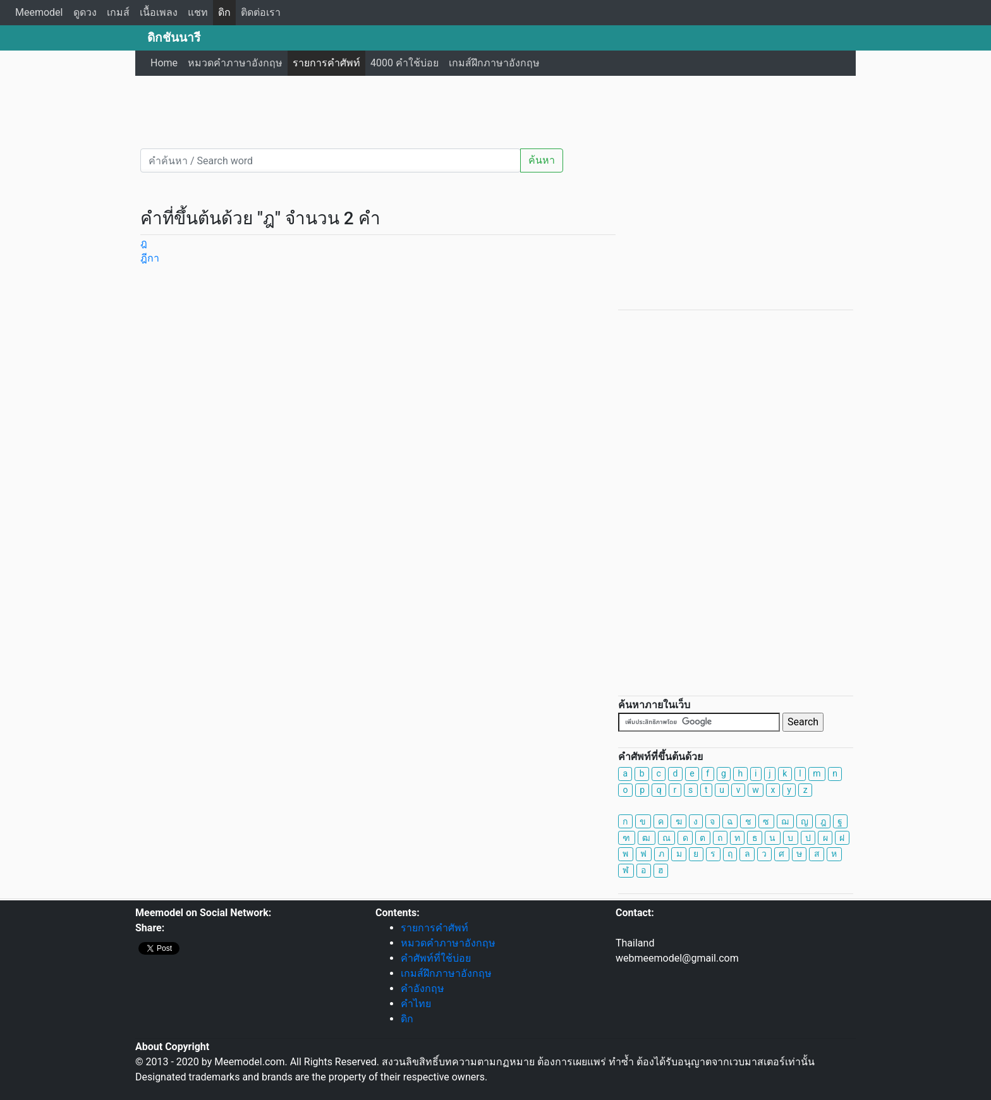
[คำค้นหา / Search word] (330, 160)
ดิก (224, 12)
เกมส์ (118, 12)
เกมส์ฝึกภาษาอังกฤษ (494, 63)
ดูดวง (85, 12)
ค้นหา (541, 160)
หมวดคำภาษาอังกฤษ (235, 63)
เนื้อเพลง (159, 12)
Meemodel (39, 12)
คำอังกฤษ (422, 988)
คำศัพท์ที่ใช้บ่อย (436, 958)
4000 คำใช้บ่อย (404, 63)
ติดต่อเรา (261, 12)
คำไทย (416, 1004)
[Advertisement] (495, 110)
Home (164, 63)
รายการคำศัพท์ (326, 63)
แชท (198, 12)
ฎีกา (149, 258)
